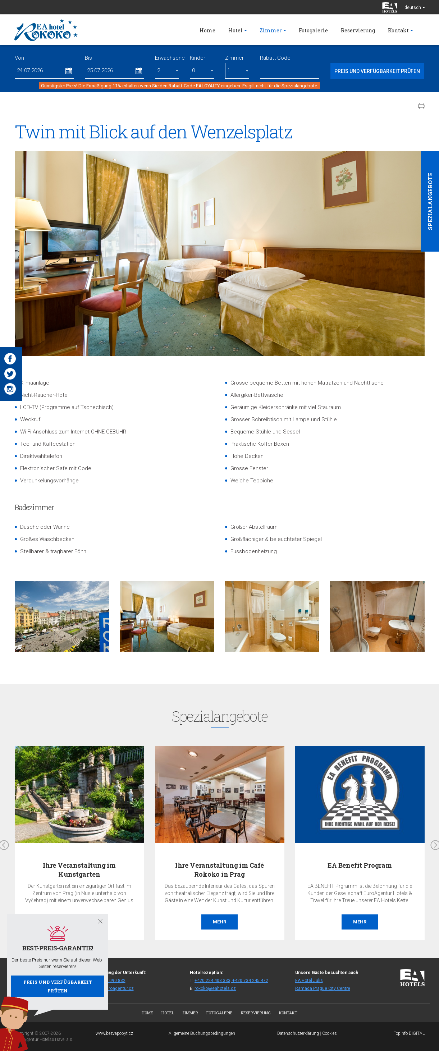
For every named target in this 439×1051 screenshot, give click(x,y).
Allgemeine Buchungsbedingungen (202, 1033)
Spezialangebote (430, 201)
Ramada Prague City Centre (322, 988)
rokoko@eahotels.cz (215, 988)
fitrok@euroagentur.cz (112, 988)
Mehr (219, 921)
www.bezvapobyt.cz (114, 1033)
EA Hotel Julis (309, 980)
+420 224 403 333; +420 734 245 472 (231, 980)
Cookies (329, 1033)
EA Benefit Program (360, 865)
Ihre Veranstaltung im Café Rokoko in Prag (219, 869)
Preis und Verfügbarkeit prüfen (57, 986)
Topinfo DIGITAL (409, 1033)
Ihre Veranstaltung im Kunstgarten (79, 869)
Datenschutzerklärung (298, 1033)
